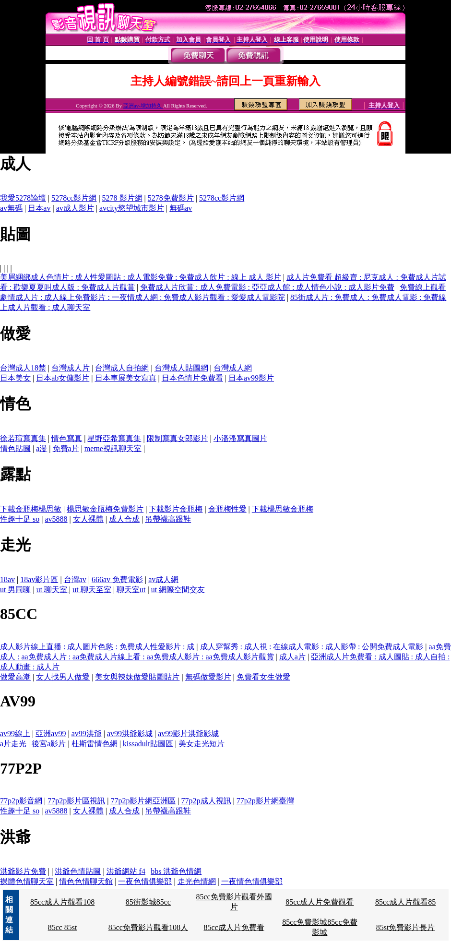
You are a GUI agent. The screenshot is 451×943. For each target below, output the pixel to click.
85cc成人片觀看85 (405, 902)
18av (7, 579)
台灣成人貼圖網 (181, 368)
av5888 (56, 519)
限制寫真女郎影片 (177, 438)
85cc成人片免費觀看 (319, 902)
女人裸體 (88, 519)
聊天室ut (131, 589)
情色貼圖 (15, 448)
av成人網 (163, 579)
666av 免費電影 (117, 579)
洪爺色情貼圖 (78, 871)
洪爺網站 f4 (126, 871)
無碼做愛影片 (208, 677)
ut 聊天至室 (91, 589)
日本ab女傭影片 (62, 378)
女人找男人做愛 (63, 677)
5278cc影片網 (73, 198)
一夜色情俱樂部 (145, 881)
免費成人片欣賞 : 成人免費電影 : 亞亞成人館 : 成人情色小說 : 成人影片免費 (267, 287)
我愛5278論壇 (23, 198)
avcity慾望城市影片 (131, 208)
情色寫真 (66, 438)
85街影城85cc (148, 902)
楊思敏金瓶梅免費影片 (105, 509)
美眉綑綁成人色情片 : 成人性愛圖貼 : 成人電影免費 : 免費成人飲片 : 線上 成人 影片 (140, 277)
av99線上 (15, 733)
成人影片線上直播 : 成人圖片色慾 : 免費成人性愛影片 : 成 (97, 647)
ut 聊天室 (52, 589)
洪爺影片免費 (23, 871)
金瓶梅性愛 (227, 509)
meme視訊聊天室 (113, 448)
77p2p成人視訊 (206, 801)
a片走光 (13, 744)
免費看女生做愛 (263, 677)
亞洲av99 (51, 733)
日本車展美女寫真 (125, 378)
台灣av (75, 579)
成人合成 (124, 519)
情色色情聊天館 (86, 881)
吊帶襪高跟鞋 (168, 519)
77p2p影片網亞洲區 (143, 801)
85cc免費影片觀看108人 (148, 927)
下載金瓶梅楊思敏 (30, 509)
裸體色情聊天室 (27, 881)
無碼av (180, 208)
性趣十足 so (19, 519)
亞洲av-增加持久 (143, 105)
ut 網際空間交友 (178, 589)
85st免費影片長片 (405, 927)
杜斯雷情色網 (94, 744)
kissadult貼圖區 (148, 744)
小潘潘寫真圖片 (240, 438)
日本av (39, 208)
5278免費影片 (171, 198)
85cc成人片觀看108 (62, 902)
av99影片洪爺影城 (188, 733)
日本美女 (15, 378)
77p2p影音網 (21, 801)
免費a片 (66, 448)
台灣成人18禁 (23, 368)
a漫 (41, 448)
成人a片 (292, 657)
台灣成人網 (233, 368)
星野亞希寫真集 (114, 438)
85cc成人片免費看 (233, 927)
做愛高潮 (15, 677)
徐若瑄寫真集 (23, 438)
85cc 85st (62, 927)
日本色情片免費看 (192, 378)
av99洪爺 (86, 733)
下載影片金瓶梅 (175, 509)
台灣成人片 (70, 368)
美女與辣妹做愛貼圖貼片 (137, 677)
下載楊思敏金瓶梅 (282, 509)
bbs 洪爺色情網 (176, 871)
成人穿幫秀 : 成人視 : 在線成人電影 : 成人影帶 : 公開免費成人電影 (312, 647)
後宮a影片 (49, 744)
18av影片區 (39, 579)
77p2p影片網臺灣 (265, 801)
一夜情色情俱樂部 (252, 881)
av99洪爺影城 (130, 733)
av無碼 (11, 208)
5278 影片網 (122, 198)
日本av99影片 (251, 378)
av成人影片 (75, 208)
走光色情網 (197, 881)
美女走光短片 (201, 744)
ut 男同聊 (15, 589)
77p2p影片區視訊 (76, 801)
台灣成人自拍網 (122, 368)
